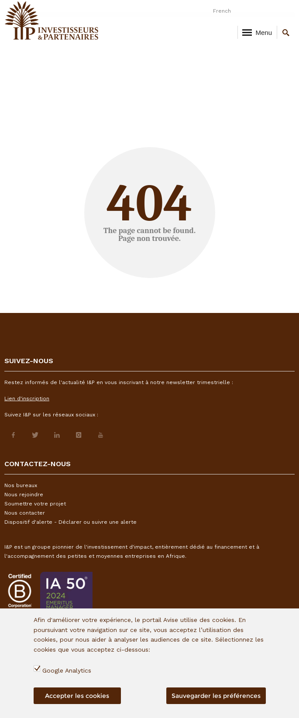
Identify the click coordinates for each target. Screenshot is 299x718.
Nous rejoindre (23, 494)
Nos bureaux (20, 485)
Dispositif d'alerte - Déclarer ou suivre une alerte (70, 522)
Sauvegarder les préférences (216, 696)
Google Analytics (66, 670)
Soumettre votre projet (35, 504)
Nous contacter (24, 513)
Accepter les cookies (77, 696)
